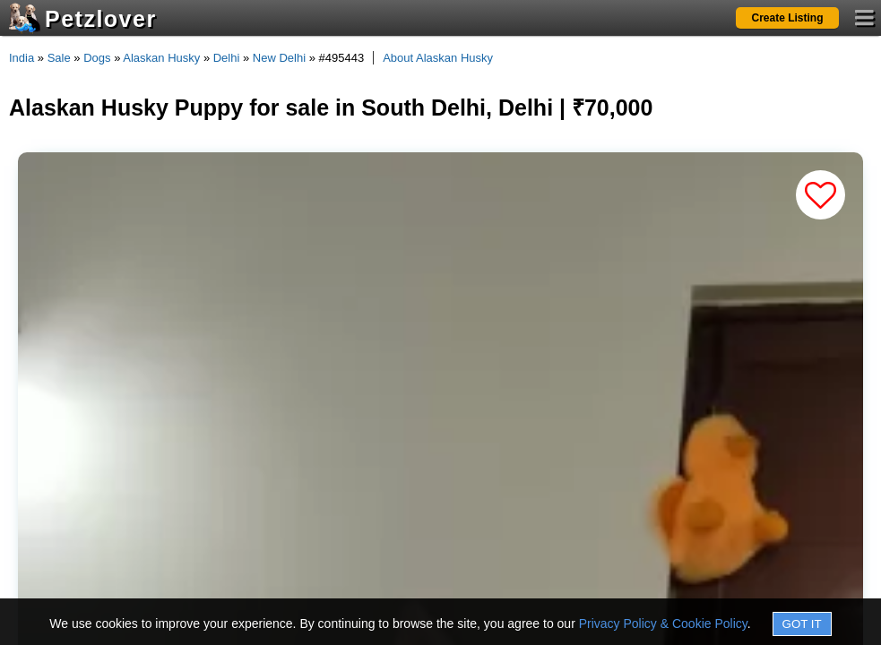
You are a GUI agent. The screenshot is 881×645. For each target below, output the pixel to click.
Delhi (226, 57)
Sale (59, 57)
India (21, 57)
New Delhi (279, 57)
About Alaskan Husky (438, 57)
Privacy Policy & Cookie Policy (663, 623)
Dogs (96, 57)
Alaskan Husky (161, 57)
